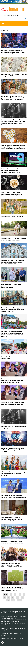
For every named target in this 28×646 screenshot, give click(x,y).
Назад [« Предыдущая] (5, 594)
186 (8, 600)
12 (22, 597)
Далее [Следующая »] (19, 600)
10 (13, 597)
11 (17, 597)
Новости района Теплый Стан (10, 15)
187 (13, 600)
